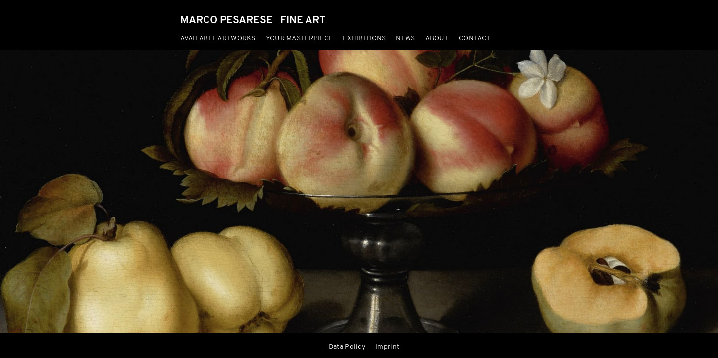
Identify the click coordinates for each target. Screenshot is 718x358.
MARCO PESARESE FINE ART (253, 20)
